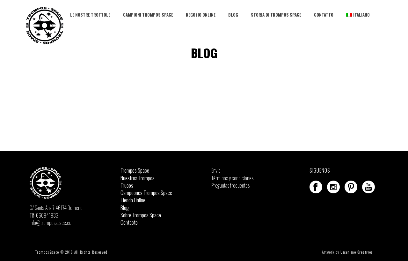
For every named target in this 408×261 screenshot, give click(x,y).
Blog (233, 14)
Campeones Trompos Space (146, 193)
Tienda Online (132, 200)
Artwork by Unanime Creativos (347, 252)
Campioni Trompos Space (148, 14)
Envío (216, 170)
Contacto (129, 222)
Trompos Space (134, 170)
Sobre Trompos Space (140, 215)
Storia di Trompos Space (276, 14)
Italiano (358, 14)
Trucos (126, 185)
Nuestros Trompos (137, 178)
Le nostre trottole (90, 14)
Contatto (323, 14)
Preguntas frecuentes (230, 185)
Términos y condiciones (232, 178)
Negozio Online (200, 14)
